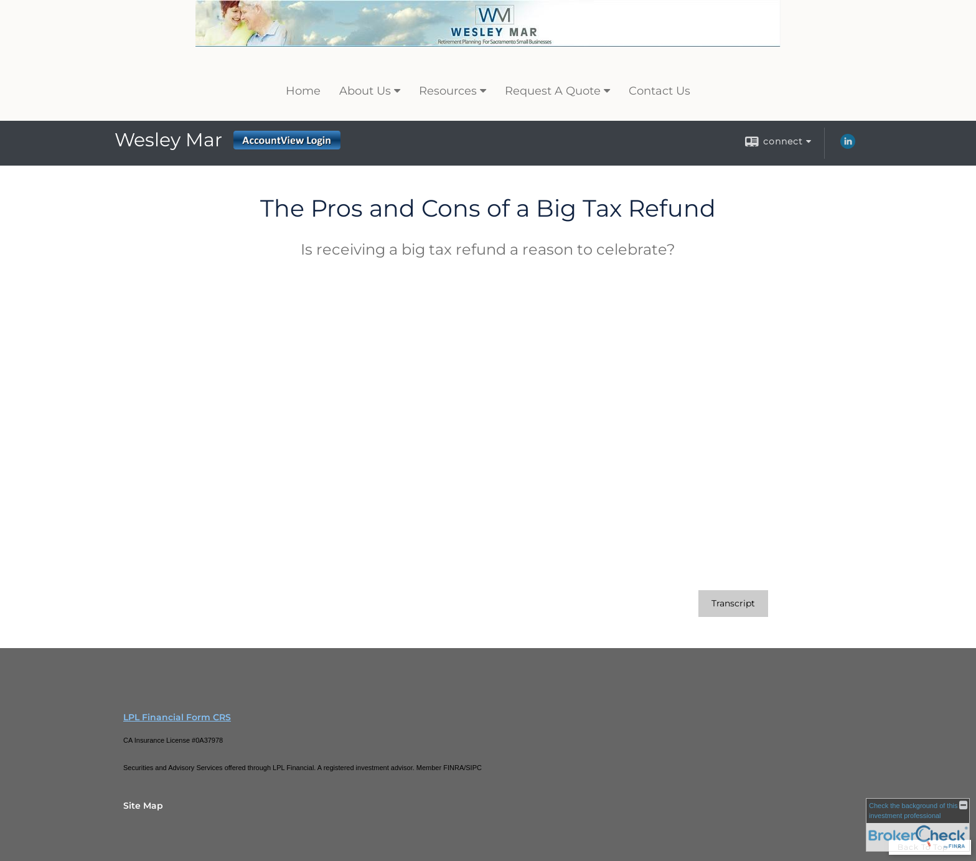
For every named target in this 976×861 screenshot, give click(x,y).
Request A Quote (553, 91)
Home (303, 91)
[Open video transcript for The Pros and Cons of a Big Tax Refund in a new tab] (733, 603)
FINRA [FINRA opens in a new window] (453, 767)
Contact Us (659, 91)
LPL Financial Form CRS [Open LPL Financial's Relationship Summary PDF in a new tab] (177, 717)
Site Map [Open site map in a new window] (143, 805)
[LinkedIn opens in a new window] (847, 145)
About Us (365, 91)
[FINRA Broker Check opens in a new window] (918, 825)
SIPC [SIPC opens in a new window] (474, 767)
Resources (448, 91)
